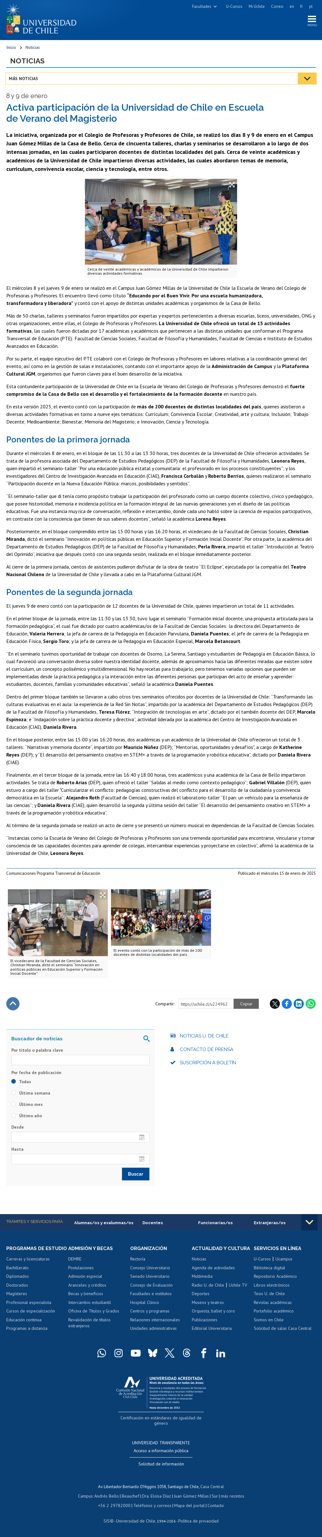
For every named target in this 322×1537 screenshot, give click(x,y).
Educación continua (24, 1328)
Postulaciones (81, 1270)
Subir (12, 1006)
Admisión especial (85, 1279)
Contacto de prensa (206, 1052)
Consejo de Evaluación (151, 1287)
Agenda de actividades (213, 1276)
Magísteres (16, 1302)
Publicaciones (204, 1328)
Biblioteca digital (269, 1270)
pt (311, 6)
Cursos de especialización (30, 1319)
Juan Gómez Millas (190, 1496)
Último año (26, 1118)
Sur (212, 1496)
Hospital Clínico (144, 1305)
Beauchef (131, 1496)
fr (301, 6)
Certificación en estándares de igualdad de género (162, 1426)
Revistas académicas (273, 1305)
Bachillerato (17, 1276)
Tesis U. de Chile (269, 1296)
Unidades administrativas (153, 1331)
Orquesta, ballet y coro (213, 1319)
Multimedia (202, 1285)
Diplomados (17, 1285)
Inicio (11, 48)
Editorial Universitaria (212, 1337)
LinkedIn (299, 1006)
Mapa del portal (186, 1505)
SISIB (111, 1519)
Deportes (200, 1302)
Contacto (211, 1505)
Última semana (30, 1095)
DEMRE (74, 1262)
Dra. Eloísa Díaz (156, 1496)
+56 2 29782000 (117, 1505)
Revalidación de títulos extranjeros (89, 1325)
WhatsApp (311, 1006)
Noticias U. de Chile (204, 1038)
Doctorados (17, 1293)
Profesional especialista (28, 1311)
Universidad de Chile (136, 1519)
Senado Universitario (149, 1279)
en (292, 6)
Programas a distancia (26, 1337)
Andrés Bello (108, 1496)
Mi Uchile (257, 6)
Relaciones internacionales (155, 1322)
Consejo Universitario (150, 1270)
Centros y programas (149, 1314)
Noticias (32, 48)
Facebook (287, 1006)
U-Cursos (234, 6)
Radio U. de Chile (208, 1293)
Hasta (17, 1151)
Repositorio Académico (275, 1279)
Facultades (201, 6)
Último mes (27, 1106)
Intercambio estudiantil (89, 1305)
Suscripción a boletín (208, 1065)
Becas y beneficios (85, 1296)
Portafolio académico (274, 1314)
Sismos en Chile (269, 1322)
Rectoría (137, 1262)
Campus (88, 1496)
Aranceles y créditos (87, 1287)
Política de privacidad (196, 1519)
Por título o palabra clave (37, 1052)
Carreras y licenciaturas (28, 1267)
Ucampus (283, 1262)
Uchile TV (238, 1293)
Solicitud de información (161, 1465)
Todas (21, 1084)
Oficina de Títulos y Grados (93, 1314)
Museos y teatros (208, 1311)
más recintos (229, 1496)
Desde (17, 1129)
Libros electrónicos (272, 1287)
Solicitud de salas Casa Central (283, 1331)
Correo (277, 6)
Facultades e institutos (151, 1296)
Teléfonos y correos (151, 1505)
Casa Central (212, 1487)
